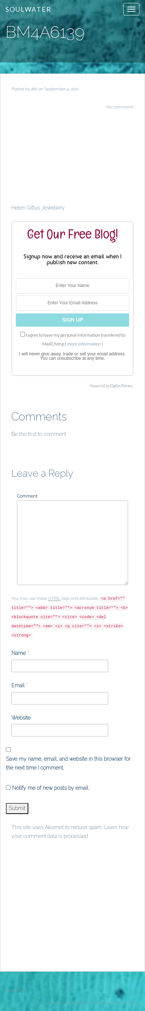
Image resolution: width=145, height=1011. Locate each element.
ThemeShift (81, 1003)
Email (18, 685)
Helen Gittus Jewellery (38, 208)
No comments (120, 107)
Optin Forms (121, 385)
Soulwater (29, 9)
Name (18, 653)
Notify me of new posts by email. (50, 788)
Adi (34, 89)
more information (84, 344)
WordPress (129, 1003)
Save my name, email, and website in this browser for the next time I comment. (68, 763)
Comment (27, 496)
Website (21, 718)
